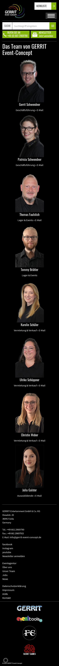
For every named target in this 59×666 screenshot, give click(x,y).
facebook (7, 544)
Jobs (5, 575)
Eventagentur (9, 563)
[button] (5, 660)
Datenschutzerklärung (14, 586)
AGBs (5, 593)
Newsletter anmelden (13, 556)
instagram (7, 548)
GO (52, 26)
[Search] (31, 26)
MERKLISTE (44, 6)
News (5, 579)
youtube (6, 552)
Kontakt (6, 597)
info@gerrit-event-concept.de (25, 537)
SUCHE (7, 26)
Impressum (8, 590)
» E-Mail (39, 110)
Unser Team (8, 571)
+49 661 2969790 (15, 529)
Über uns (7, 567)
